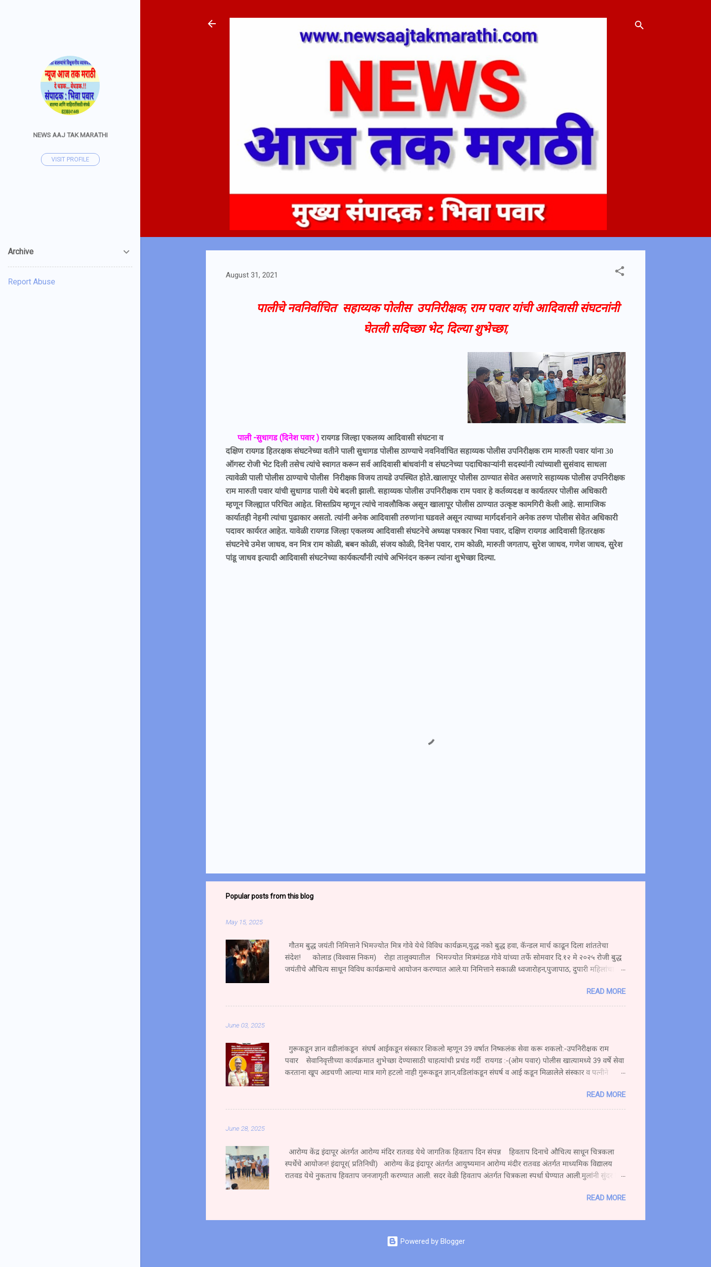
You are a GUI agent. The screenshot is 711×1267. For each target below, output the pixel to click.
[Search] (639, 27)
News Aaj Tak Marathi (70, 135)
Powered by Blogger (426, 1241)
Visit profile (70, 159)
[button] (620, 272)
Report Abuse (31, 281)
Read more (606, 991)
